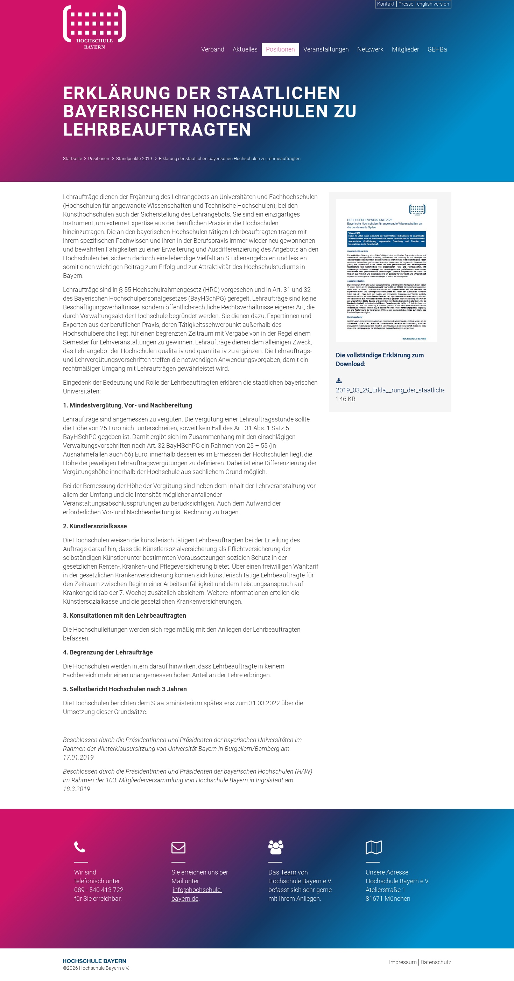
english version (433, 4)
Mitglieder (405, 49)
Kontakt (386, 4)
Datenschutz (436, 962)
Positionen (280, 49)
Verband (212, 49)
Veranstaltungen (326, 49)
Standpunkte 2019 (134, 158)
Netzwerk (370, 49)
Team (288, 872)
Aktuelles (245, 49)
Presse (406, 4)
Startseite (72, 158)
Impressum (403, 962)
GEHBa (437, 49)
